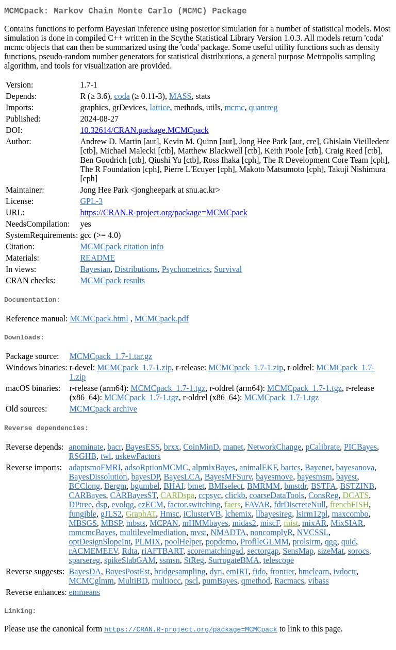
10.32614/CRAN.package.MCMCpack (144, 132)
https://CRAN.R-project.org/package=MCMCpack (163, 214)
